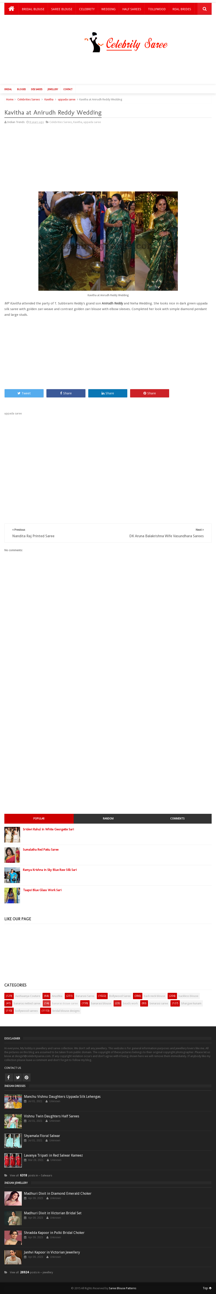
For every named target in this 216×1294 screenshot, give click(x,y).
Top (207, 1288)
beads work (130, 1003)
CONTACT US (12, 1067)
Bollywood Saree (120, 996)
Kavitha (48, 99)
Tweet (24, 393)
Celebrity (87, 9)
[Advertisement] (110, 70)
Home (10, 99)
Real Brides (181, 9)
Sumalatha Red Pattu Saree (40, 849)
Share (66, 393)
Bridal (8, 89)
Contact (67, 89)
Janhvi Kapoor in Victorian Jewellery (52, 1252)
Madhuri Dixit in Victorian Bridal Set (53, 1213)
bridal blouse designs (66, 1010)
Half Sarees (131, 9)
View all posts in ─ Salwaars (31, 1175)
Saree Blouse (61, 9)
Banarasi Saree (85, 996)
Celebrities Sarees (28, 99)
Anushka (57, 996)
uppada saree (66, 99)
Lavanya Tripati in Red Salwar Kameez (53, 1155)
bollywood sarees (26, 1010)
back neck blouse (154, 996)
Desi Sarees (36, 89)
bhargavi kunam (191, 1003)
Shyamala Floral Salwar (42, 1136)
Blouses (21, 89)
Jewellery (53, 89)
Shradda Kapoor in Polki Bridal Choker (54, 1233)
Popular (38, 818)
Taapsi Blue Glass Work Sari (42, 890)
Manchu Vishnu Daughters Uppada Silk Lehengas (62, 1097)
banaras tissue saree (65, 1003)
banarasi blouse (101, 1003)
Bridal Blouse (33, 9)
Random (108, 818)
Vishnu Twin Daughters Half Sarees (51, 1116)
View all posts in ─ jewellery (31, 1272)
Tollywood (157, 9)
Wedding (108, 9)
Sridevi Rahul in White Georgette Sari (48, 829)
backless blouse (188, 996)
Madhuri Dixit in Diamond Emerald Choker (58, 1193)
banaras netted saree (27, 1003)
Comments (177, 818)
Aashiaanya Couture (27, 996)
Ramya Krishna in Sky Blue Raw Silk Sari (50, 870)
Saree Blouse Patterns (122, 1288)
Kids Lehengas (33, 20)
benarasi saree (159, 1003)
